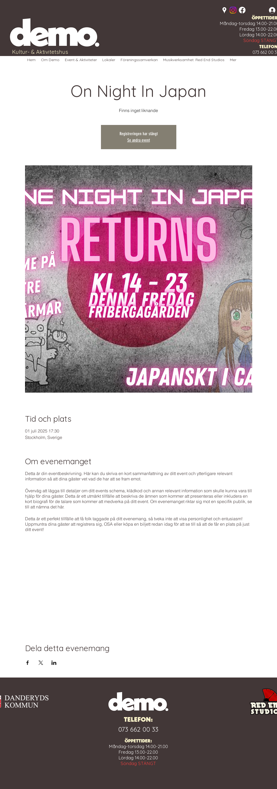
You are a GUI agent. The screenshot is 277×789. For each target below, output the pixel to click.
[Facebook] (242, 10)
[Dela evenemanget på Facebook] (27, 663)
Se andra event (138, 140)
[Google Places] (224, 10)
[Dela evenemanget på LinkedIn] (54, 663)
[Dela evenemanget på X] (40, 663)
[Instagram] (233, 10)
